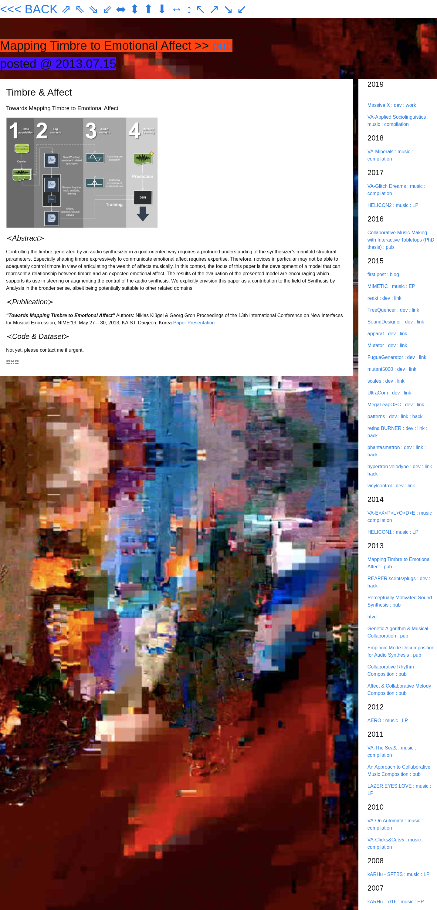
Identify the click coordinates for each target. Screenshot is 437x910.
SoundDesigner (385, 321)
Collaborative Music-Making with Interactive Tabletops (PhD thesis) (401, 240)
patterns (377, 416)
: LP (414, 205)
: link (396, 298)
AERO (375, 720)
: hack (416, 416)
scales (375, 381)
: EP (410, 286)
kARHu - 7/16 (383, 901)
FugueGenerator (386, 357)
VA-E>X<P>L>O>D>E (392, 513)
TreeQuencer (382, 310)
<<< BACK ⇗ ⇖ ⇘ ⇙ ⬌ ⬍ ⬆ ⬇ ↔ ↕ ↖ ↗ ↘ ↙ (123, 9)
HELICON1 (380, 532)
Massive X (379, 105)
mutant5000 (381, 369)
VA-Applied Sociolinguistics (397, 117)
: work (409, 105)
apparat (376, 333)
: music (403, 151)
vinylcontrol (380, 485)
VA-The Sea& (383, 747)
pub (222, 45)
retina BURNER (385, 428)
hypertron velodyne (389, 466)
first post (377, 274)
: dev (397, 105)
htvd (372, 616)
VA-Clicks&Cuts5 (386, 839)
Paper (179, 322)
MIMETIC (378, 286)
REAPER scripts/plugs (392, 578)
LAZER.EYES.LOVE (390, 786)
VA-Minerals (381, 151)
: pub (388, 247)
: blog (393, 274)
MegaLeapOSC (385, 404)
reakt (374, 298)
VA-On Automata (386, 820)
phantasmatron (384, 447)
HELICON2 (380, 205)
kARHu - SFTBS (386, 874)
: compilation (395, 124)
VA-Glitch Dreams (387, 186)
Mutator (376, 345)
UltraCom (378, 392)
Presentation (201, 322)
